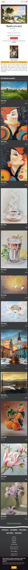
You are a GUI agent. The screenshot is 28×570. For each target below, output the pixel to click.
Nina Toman (14, 60)
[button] (17, 28)
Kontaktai (18, 533)
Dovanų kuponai (14, 544)
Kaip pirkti (9, 533)
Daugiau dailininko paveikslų (14, 523)
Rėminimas (14, 542)
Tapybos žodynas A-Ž (14, 548)
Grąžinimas (14, 540)
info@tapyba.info (14, 555)
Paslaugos (22, 530)
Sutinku (14, 567)
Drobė (19, 32)
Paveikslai (5, 530)
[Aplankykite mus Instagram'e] (16, 551)
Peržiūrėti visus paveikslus (14, 62)
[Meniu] (26, 1)
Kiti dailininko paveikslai (8, 78)
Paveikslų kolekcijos (14, 547)
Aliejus (12, 32)
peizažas (18, 33)
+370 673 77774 (14, 553)
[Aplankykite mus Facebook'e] (15, 551)
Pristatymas (14, 538)
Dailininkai (14, 530)
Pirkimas (14, 537)
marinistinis (13, 33)
